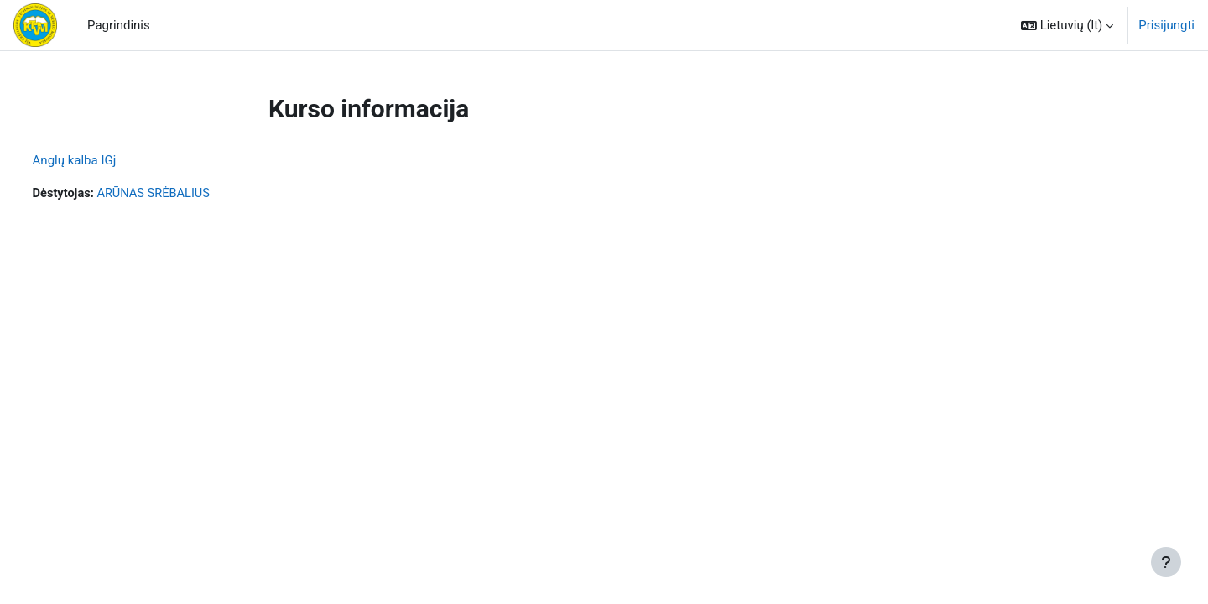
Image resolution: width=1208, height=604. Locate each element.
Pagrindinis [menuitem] (118, 25)
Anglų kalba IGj (106, 160)
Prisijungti (1166, 25)
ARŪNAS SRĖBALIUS (188, 193)
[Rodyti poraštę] (1166, 562)
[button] (1067, 25)
